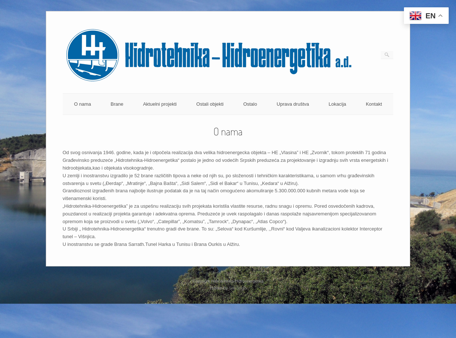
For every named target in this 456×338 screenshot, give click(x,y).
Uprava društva (293, 104)
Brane (117, 104)
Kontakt (374, 104)
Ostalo (250, 104)
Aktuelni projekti (160, 104)
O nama (82, 104)
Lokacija (337, 104)
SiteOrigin (238, 288)
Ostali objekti (210, 104)
